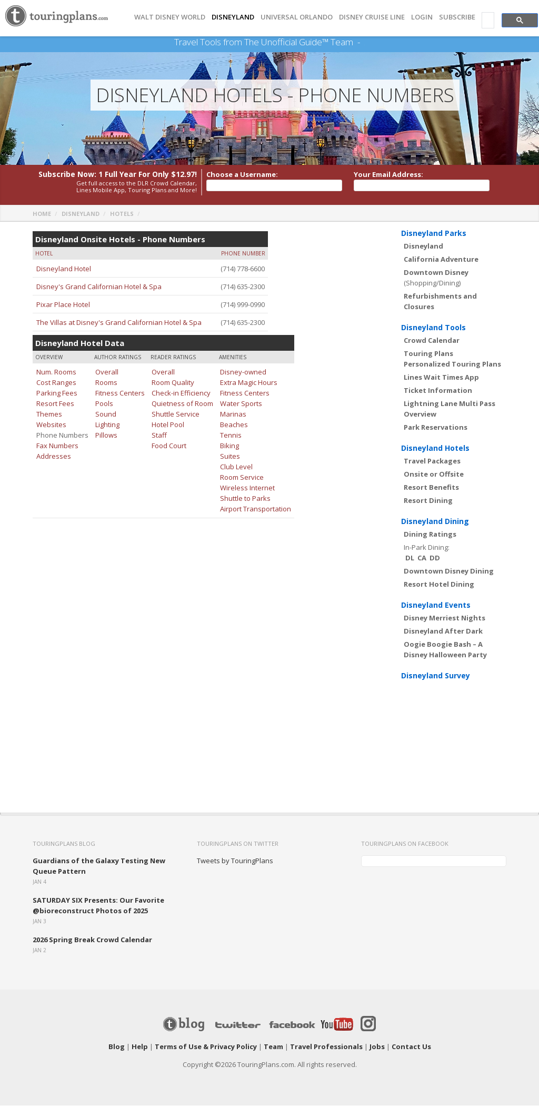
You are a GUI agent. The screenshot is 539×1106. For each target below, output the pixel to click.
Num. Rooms (56, 372)
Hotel (44, 254)
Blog (116, 1047)
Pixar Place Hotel (63, 305)
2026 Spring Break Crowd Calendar (92, 940)
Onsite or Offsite (434, 474)
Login (422, 17)
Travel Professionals (326, 1047)
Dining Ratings (430, 534)
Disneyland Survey (435, 676)
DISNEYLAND (233, 17)
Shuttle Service (175, 414)
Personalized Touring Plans (452, 364)
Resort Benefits (431, 487)
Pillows (106, 435)
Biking (229, 446)
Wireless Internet (247, 488)
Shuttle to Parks (245, 498)
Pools (104, 404)
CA (421, 558)
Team (273, 1047)
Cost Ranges (56, 383)
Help (140, 1047)
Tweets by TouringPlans (235, 861)
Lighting (107, 425)
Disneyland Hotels (435, 448)
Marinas (233, 414)
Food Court (169, 446)
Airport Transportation (255, 509)
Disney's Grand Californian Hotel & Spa (99, 287)
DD (435, 558)
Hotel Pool (168, 425)
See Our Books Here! (364, 42)
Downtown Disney (436, 273)
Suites (230, 456)
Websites (51, 425)
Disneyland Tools (433, 328)
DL (409, 558)
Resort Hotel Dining (439, 584)
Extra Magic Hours (248, 383)
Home (42, 214)
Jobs (377, 1047)
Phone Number (243, 254)
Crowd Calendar (432, 340)
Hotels (122, 214)
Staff (159, 435)
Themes (49, 414)
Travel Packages (432, 461)
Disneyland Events (436, 605)
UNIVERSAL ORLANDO (297, 17)
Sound (105, 414)
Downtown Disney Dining (449, 571)
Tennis (231, 435)
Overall (106, 372)
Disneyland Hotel (63, 269)
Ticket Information (438, 391)
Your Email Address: (388, 175)
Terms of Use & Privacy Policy (206, 1047)
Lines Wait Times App (441, 377)
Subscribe (457, 17)
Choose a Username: (242, 175)
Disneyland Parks (433, 234)
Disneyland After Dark (443, 631)
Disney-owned (243, 372)
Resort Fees (55, 404)
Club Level (236, 467)
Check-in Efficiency (181, 393)
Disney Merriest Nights (444, 618)
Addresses (53, 456)
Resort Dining (428, 501)
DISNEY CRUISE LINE (372, 17)
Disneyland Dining (435, 522)
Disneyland (80, 214)
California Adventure (441, 259)
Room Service (242, 477)
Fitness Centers (120, 393)
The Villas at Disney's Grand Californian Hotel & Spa (119, 323)
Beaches (234, 425)
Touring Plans (428, 354)
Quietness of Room (182, 404)
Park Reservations (435, 427)
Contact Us (411, 1047)
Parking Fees (56, 393)
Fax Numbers (57, 446)
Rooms (106, 383)
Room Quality (173, 383)
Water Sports (241, 404)
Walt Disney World (169, 17)
